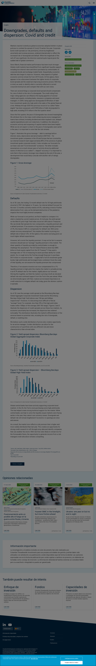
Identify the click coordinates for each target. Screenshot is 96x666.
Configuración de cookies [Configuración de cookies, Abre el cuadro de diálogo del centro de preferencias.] (71, 658)
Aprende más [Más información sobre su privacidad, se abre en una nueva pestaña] (34, 658)
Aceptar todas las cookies (71, 662)
